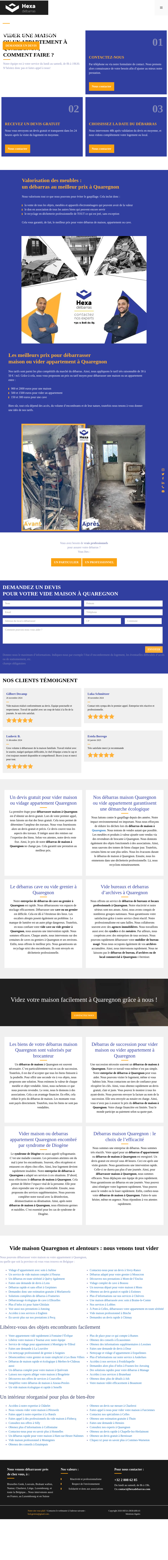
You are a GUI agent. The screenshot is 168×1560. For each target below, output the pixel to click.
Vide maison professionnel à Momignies (32, 1480)
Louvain (29, 1524)
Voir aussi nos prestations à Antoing (29, 1349)
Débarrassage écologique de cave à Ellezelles (34, 1340)
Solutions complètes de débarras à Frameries (34, 1336)
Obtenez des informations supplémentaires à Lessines (120, 1385)
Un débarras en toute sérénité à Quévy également (37, 1319)
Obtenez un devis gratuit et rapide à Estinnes (115, 1332)
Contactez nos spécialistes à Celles (109, 1455)
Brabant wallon (44, 1524)
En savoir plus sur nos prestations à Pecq (32, 1358)
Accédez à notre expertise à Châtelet (29, 1446)
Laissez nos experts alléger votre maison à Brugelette (39, 1415)
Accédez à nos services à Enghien (28, 1353)
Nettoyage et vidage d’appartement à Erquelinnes (118, 1393)
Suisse (46, 1537)
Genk (21, 1524)
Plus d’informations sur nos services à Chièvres (117, 1336)
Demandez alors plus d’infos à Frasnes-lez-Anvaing (119, 1406)
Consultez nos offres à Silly (24, 1463)
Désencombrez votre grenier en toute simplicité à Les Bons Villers (47, 1398)
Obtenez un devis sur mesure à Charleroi (113, 1446)
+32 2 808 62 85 (125, 1521)
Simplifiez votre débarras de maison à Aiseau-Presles (39, 1423)
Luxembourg (41, 1529)
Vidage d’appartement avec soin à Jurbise (32, 1310)
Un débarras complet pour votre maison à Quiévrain (38, 1410)
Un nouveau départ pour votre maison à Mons (116, 1328)
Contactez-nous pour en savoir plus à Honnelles (36, 1472)
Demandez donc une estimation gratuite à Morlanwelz (40, 1332)
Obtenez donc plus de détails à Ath (109, 1419)
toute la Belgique (16, 1533)
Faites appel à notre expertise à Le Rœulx (32, 1455)
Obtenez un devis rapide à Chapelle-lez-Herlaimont (119, 1472)
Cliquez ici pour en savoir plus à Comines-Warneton (120, 1480)
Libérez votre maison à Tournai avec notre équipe (37, 1380)
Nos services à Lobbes (102, 1345)
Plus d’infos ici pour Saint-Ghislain (29, 1345)
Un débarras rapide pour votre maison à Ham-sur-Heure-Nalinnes (46, 1476)
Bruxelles (12, 1524)
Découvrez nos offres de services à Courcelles (35, 1419)
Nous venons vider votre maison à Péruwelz (34, 1450)
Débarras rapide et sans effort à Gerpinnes (33, 1328)
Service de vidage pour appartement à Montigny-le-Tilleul (42, 1385)
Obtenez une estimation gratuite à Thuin (113, 1459)
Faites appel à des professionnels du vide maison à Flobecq (42, 1459)
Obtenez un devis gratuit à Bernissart (111, 1476)
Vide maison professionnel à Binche (110, 1353)
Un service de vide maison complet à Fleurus (34, 1315)
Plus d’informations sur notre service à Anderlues (118, 1398)
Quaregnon (99, 871)
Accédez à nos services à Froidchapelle (112, 1402)
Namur (10, 1529)
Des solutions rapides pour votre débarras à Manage (119, 1410)
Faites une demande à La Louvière (28, 1389)
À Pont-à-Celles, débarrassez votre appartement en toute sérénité (127, 1349)
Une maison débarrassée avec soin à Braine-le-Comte (120, 1340)
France (14, 1537)
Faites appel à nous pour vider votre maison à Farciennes (122, 1450)
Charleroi (21, 1529)
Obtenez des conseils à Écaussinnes (110, 1380)
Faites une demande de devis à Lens (29, 1323)
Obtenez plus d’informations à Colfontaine (33, 1468)
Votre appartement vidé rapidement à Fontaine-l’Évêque (41, 1376)
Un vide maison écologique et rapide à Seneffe (35, 1428)
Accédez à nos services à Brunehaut (110, 1415)
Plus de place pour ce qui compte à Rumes (114, 1376)
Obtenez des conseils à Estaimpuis (28, 1485)
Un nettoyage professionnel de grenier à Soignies (37, 1393)
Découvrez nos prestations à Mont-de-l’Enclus (116, 1319)
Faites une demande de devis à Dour (110, 1389)
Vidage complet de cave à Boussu (109, 1323)
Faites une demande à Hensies (107, 1463)
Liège (30, 1529)
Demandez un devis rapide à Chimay (111, 1358)
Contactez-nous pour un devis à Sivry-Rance (115, 1310)
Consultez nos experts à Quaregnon (110, 1468)
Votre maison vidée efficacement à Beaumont (116, 1423)
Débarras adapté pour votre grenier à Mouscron (117, 1315)
